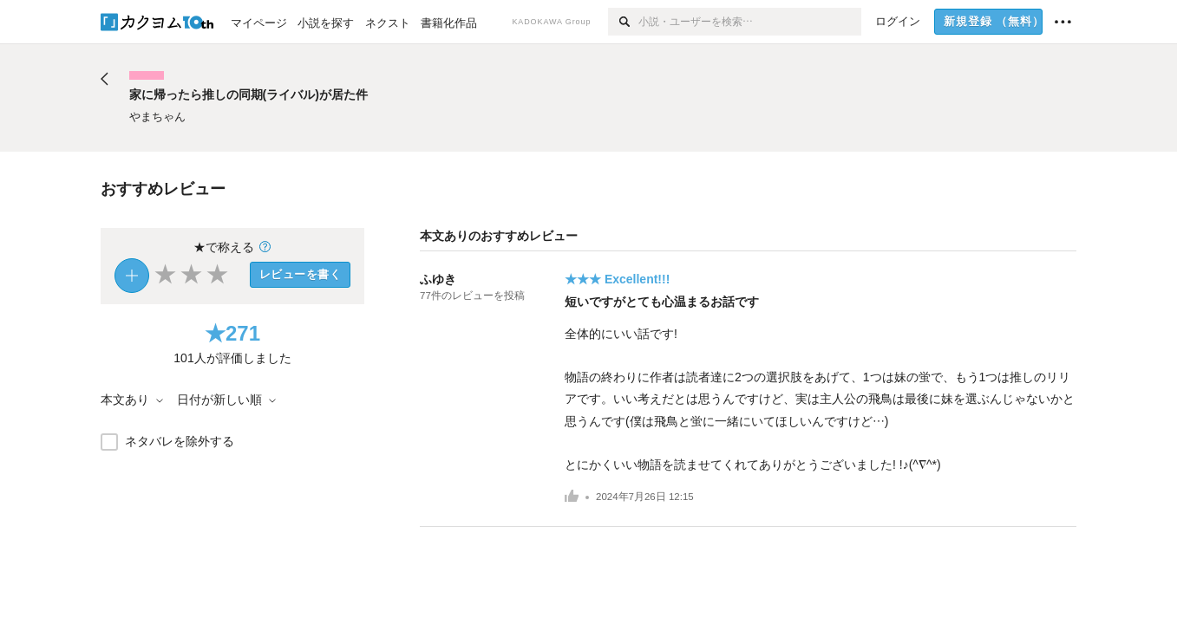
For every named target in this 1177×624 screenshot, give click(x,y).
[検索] (623, 22)
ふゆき (438, 279)
